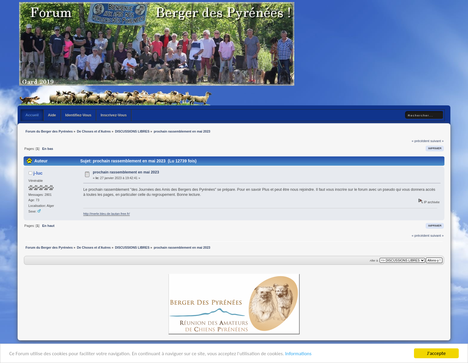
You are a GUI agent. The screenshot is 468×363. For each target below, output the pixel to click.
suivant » (437, 141)
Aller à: (374, 260)
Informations (298, 353)
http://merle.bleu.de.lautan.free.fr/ (106, 214)
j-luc (38, 173)
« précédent (420, 141)
